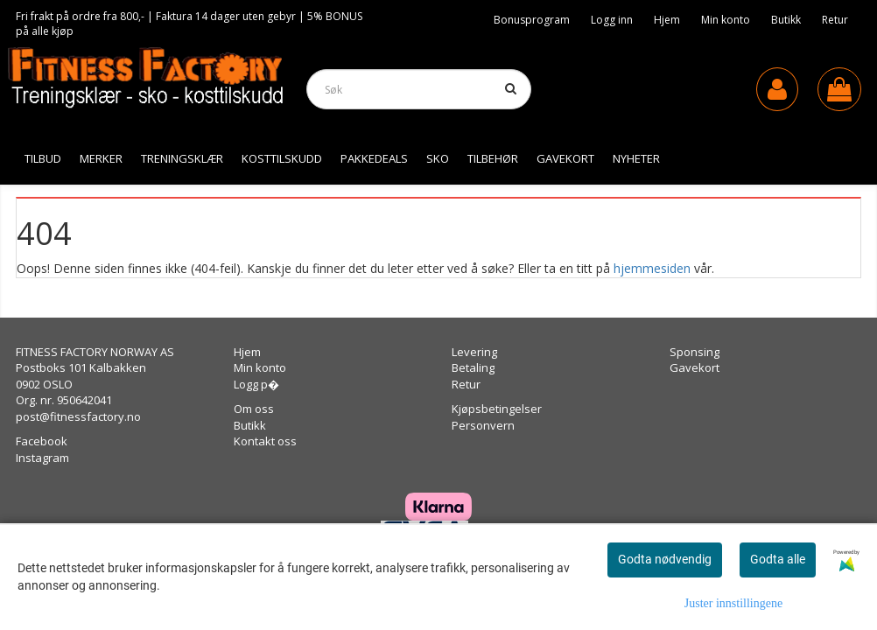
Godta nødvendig (665, 559)
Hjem (667, 19)
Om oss (254, 408)
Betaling (473, 367)
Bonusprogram (532, 19)
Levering (474, 352)
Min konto (725, 19)
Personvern (483, 425)
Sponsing (694, 352)
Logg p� (256, 384)
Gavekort (694, 367)
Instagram (42, 458)
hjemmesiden (652, 268)
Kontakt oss (265, 441)
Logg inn (612, 19)
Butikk (786, 19)
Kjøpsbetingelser (497, 408)
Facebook (41, 441)
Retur (835, 19)
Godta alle (777, 559)
